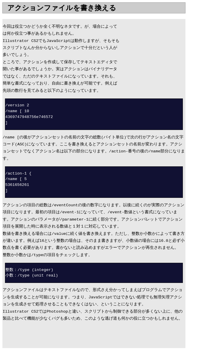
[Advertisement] (70, 15)
